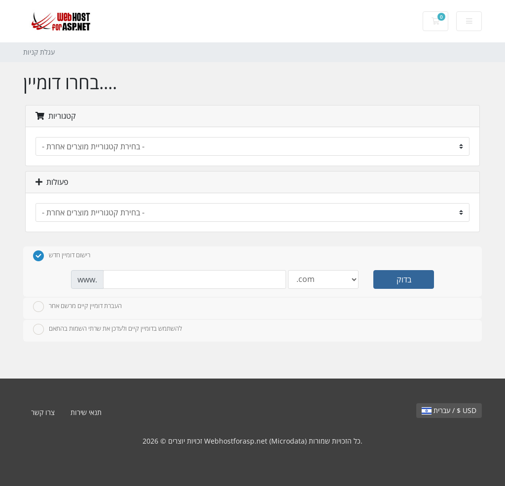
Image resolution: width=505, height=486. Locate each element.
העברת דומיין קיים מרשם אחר (77, 306)
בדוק (404, 279)
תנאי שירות (86, 412)
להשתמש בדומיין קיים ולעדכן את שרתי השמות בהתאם (107, 329)
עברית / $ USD (449, 410)
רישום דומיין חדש (61, 255)
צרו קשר (43, 412)
